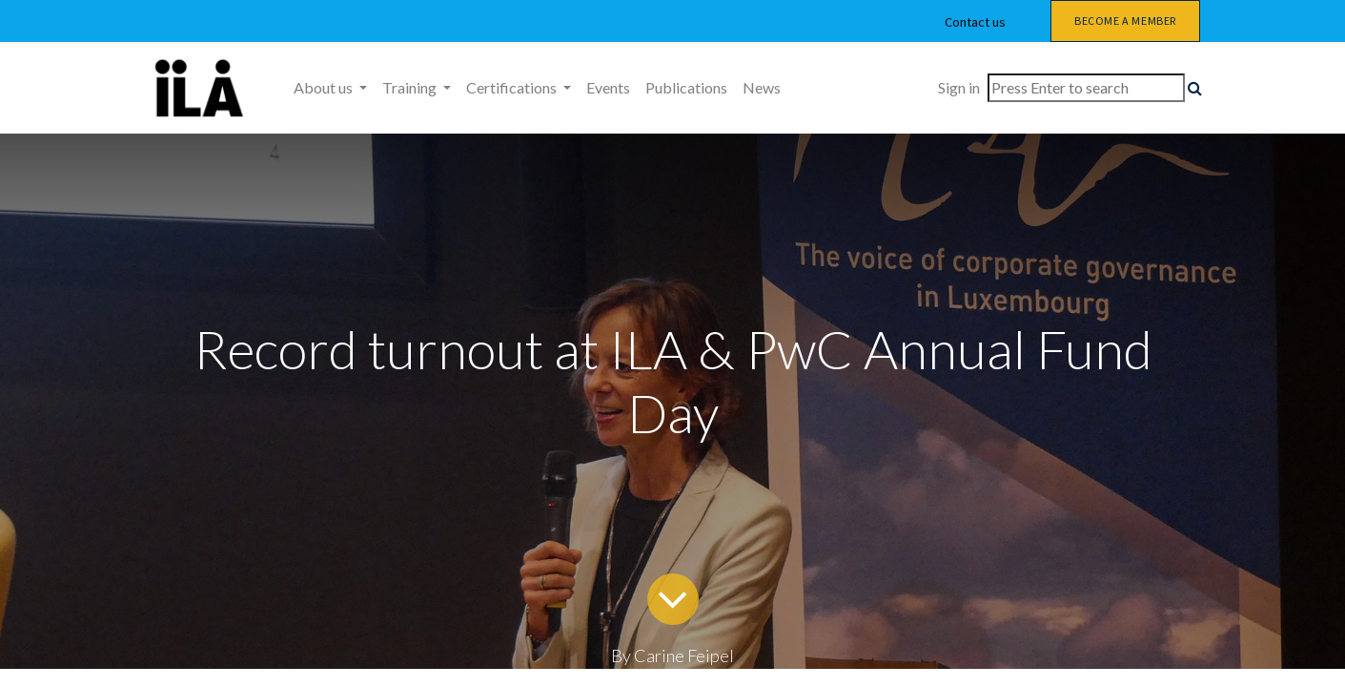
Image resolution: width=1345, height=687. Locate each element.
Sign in (959, 87)
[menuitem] (608, 88)
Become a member (1125, 20)
